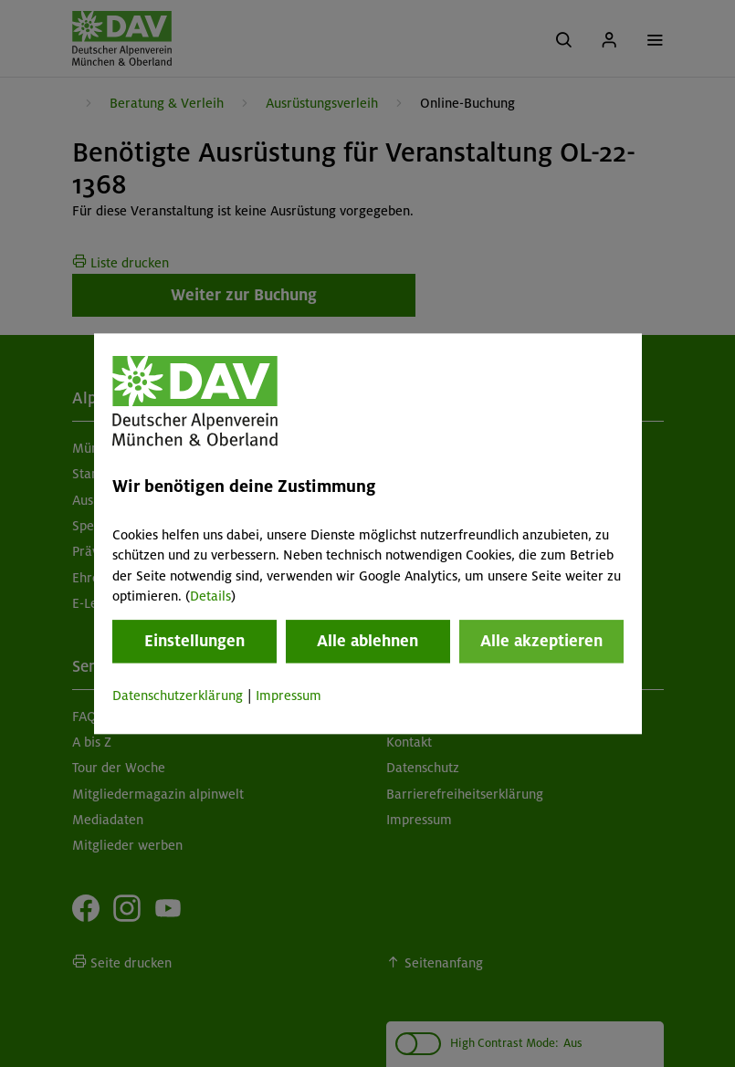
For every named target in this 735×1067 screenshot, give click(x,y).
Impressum (288, 696)
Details (210, 596)
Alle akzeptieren (541, 642)
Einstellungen (194, 642)
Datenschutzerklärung (177, 696)
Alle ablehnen (367, 642)
